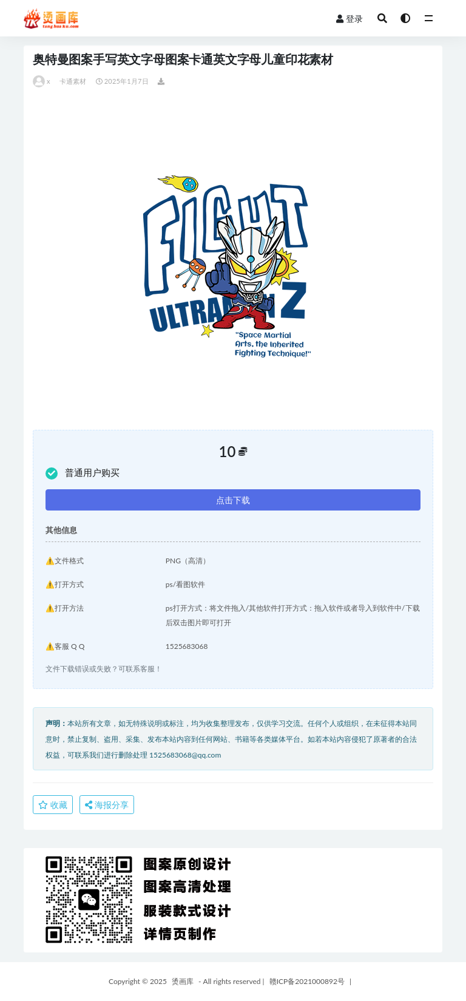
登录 (349, 18)
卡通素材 (73, 81)
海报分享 (107, 804)
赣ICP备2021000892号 (307, 981)
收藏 (52, 804)
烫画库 (183, 981)
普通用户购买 (83, 473)
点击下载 (233, 500)
